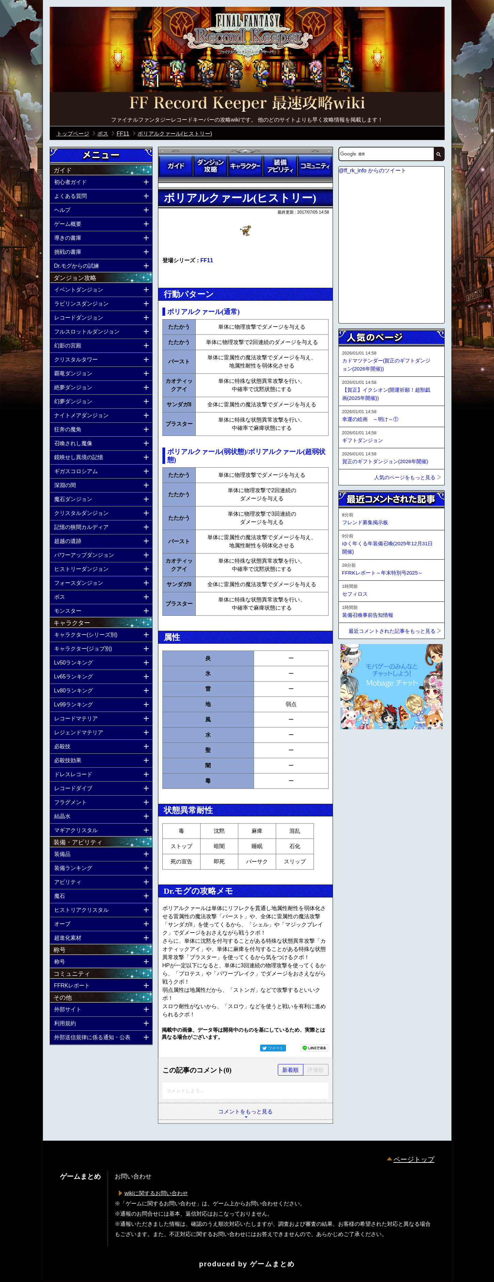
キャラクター (245, 165)
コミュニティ (315, 165)
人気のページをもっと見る (404, 477)
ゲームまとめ (272, 1264)
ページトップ (414, 1159)
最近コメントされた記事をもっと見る (392, 631)
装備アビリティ (280, 165)
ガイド (175, 165)
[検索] (385, 153)
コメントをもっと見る (245, 1111)
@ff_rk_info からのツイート (372, 170)
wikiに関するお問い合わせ (156, 1193)
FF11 (207, 260)
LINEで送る (314, 1048)
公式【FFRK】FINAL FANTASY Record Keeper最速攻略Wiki (247, 103)
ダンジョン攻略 (210, 165)
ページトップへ (355, 747)
